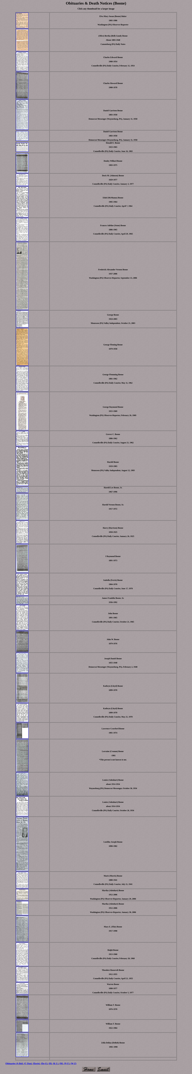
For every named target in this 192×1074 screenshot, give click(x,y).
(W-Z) (73, 1063)
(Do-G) (44, 1063)
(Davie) (36, 1063)
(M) (61, 1063)
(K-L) (55, 1063)
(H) (50, 1063)
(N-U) (66, 1063)
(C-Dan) (28, 1063)
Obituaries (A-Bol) (14, 1063)
